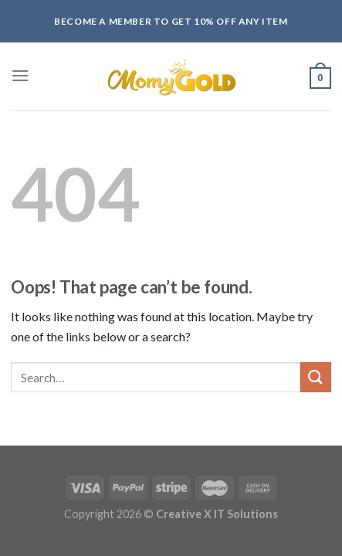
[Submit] (315, 377)
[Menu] (20, 75)
